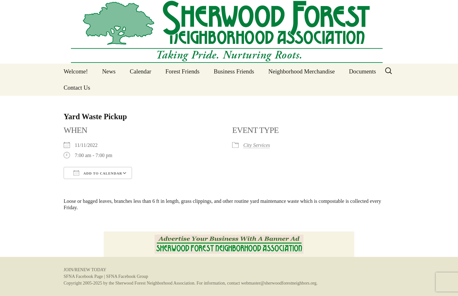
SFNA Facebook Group (127, 276)
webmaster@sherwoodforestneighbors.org (278, 283)
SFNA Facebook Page (83, 276)
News (109, 71)
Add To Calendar (97, 173)
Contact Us (77, 87)
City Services (256, 145)
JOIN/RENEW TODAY (85, 269)
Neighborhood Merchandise (301, 71)
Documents (362, 71)
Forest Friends (182, 71)
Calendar (140, 71)
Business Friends (234, 71)
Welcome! (76, 71)
